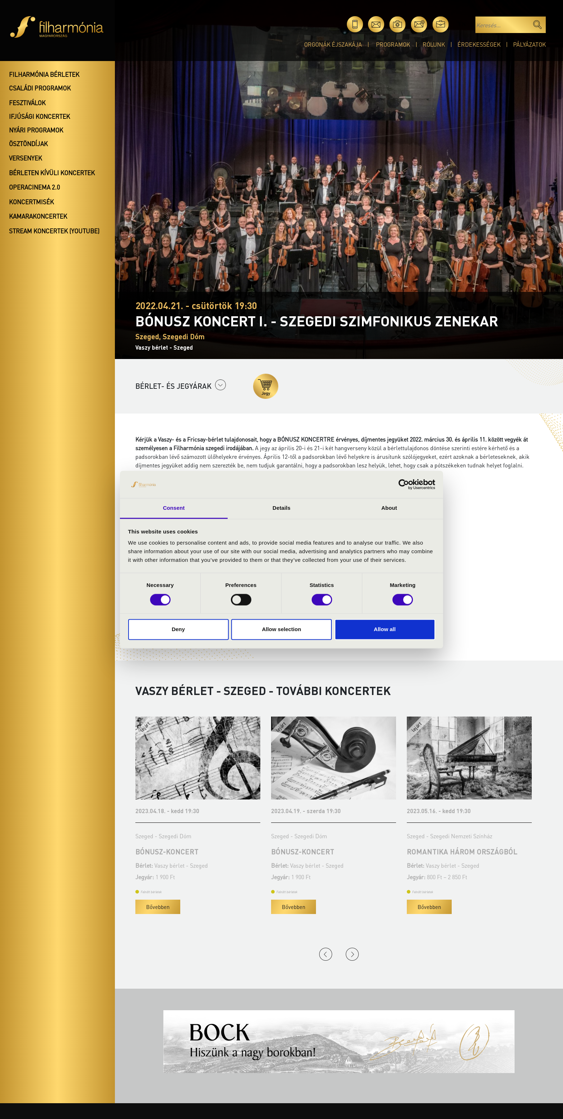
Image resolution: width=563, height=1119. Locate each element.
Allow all (385, 629)
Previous (325, 954)
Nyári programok (36, 130)
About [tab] (389, 508)
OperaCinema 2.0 (34, 187)
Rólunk (434, 44)
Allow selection (281, 629)
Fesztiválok (27, 103)
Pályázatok (529, 44)
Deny (178, 629)
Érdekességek (479, 44)
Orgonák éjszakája (333, 44)
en (462, 24)
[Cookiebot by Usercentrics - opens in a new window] (403, 484)
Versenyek (25, 158)
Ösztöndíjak (28, 144)
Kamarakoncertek (38, 216)
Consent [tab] (174, 508)
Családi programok (40, 88)
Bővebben (164, 906)
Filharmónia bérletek (44, 74)
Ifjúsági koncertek (39, 116)
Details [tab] (281, 508)
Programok (393, 44)
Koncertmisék (31, 202)
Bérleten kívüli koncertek (52, 173)
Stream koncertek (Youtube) (54, 231)
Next (352, 954)
